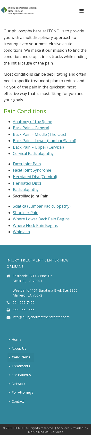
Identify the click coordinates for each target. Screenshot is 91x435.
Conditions (19, 357)
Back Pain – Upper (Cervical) (38, 147)
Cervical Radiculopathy (33, 153)
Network (17, 383)
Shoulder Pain (25, 212)
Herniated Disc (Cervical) (35, 176)
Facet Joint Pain (27, 164)
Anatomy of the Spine (32, 121)
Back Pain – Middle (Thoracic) (39, 134)
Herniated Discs (27, 183)
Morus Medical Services (45, 432)
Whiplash (21, 231)
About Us (17, 348)
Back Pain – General (31, 127)
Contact (16, 401)
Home (15, 339)
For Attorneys (21, 392)
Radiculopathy (26, 189)
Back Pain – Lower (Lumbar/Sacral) (44, 140)
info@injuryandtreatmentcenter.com (41, 317)
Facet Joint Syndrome (32, 170)
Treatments (19, 366)
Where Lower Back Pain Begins (41, 219)
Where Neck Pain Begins (35, 225)
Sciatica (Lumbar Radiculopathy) (42, 206)
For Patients (20, 374)
